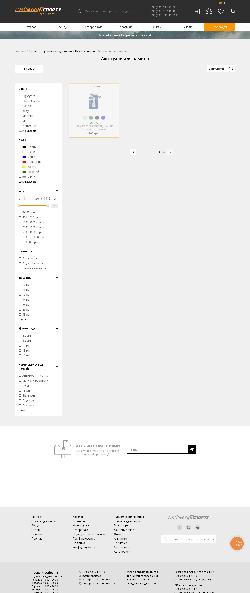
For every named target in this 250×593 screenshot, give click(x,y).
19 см (25, 294)
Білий (28, 152)
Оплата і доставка (43, 521)
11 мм (26, 345)
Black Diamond (31, 101)
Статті (35, 530)
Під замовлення (33, 263)
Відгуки (36, 525)
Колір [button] (22, 139)
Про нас (36, 538)
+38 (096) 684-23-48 (93, 571)
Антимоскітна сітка (35, 375)
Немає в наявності (34, 268)
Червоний (31, 161)
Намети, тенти (85, 51)
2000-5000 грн (31, 227)
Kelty (25, 111)
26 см (25, 309)
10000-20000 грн (33, 237)
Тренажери (121, 543)
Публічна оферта (84, 538)
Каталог (34, 51)
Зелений (30, 171)
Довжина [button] (25, 278)
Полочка (28, 405)
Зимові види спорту (127, 521)
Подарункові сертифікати (90, 534)
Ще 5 (22, 410)
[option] (94, 106)
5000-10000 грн (32, 232)
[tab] (38, 89)
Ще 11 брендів (27, 131)
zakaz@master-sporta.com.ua (98, 579)
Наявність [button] (25, 251)
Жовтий (30, 166)
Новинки (79, 521)
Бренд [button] (23, 89)
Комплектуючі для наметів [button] (31, 366)
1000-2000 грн (31, 222)
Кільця (26, 390)
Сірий (28, 176)
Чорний (30, 147)
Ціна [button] (22, 190)
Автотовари (122, 551)
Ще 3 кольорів (27, 181)
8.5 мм (26, 335)
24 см (25, 299)
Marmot (27, 116)
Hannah (27, 106)
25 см (25, 304)
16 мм (26, 355)
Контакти (37, 517)
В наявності (30, 258)
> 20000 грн (30, 242)
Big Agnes (28, 96)
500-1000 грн (30, 217)
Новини (36, 534)
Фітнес (118, 534)
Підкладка (29, 400)
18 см (25, 289)
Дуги (25, 385)
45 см (25, 314)
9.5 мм (26, 340)
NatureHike (29, 126)
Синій (28, 156)
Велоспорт (121, 525)
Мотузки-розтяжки (35, 380)
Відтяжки (28, 395)
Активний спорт (125, 530)
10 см (25, 284)
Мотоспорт (121, 547)
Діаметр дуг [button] (27, 328)
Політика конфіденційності (84, 545)
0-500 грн (28, 212)
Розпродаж (80, 530)
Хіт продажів (81, 525)
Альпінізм (120, 538)
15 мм (26, 350)
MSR (25, 120)
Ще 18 (22, 319)
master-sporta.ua (91, 575)
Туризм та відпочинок (57, 51)
